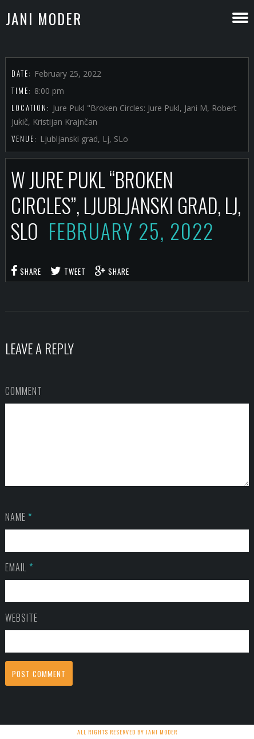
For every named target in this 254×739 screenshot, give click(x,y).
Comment (23, 391)
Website (21, 631)
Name (18, 531)
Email (19, 581)
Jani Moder (44, 18)
